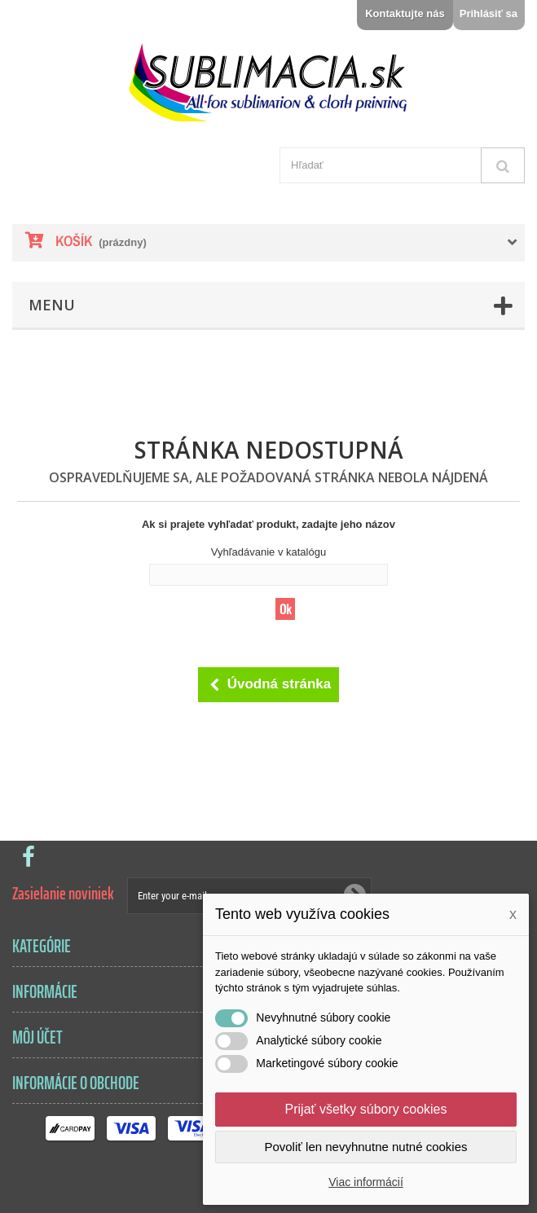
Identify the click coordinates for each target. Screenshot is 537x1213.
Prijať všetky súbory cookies (366, 1109)
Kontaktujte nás (405, 13)
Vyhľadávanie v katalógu (268, 552)
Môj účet (37, 1037)
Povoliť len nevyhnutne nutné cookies (365, 1147)
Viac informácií (365, 1182)
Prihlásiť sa (488, 13)
